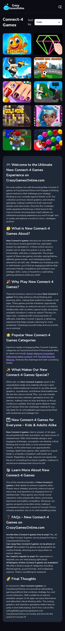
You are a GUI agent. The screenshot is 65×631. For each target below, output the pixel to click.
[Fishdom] (17, 44)
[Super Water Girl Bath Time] (48, 116)
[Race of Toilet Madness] (48, 91)
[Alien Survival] (17, 68)
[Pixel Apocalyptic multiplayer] (17, 140)
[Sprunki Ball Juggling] (48, 68)
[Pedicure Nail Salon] (17, 91)
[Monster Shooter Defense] (48, 140)
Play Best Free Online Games (13, 6)
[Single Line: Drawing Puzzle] (48, 44)
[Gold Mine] (17, 116)
